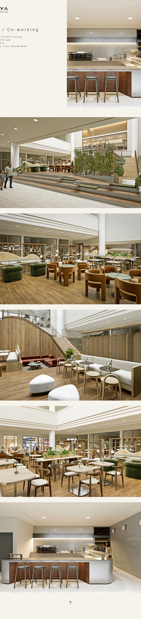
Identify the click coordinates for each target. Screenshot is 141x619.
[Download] (70, 602)
